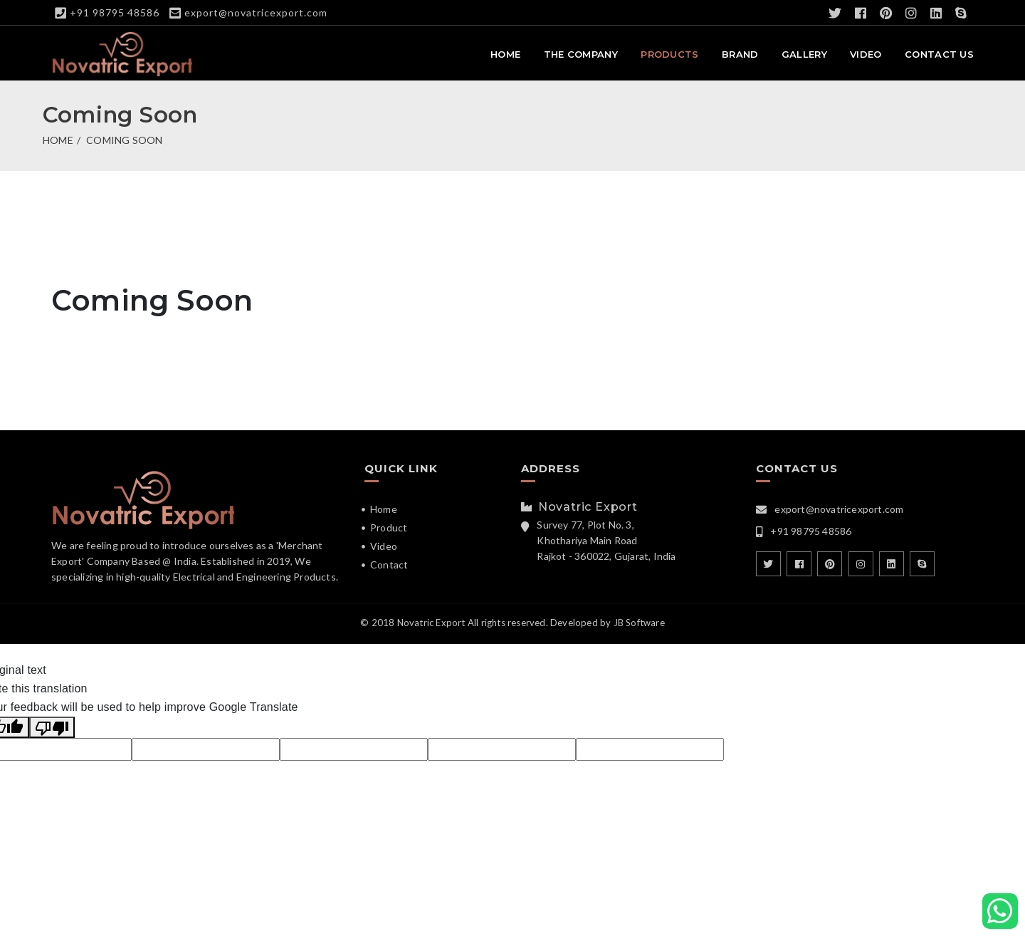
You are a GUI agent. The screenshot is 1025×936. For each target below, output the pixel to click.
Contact (389, 564)
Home (505, 54)
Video (866, 54)
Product (388, 527)
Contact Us (939, 54)
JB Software (639, 622)
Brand (740, 54)
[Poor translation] (52, 727)
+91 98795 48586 (114, 12)
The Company (581, 54)
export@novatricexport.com (255, 12)
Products (669, 54)
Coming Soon (124, 140)
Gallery (804, 54)
